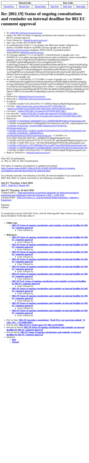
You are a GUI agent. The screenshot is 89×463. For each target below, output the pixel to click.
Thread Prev (9, 6)
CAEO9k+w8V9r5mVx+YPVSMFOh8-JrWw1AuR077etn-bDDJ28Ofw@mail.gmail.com (47, 145)
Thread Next (24, 6)
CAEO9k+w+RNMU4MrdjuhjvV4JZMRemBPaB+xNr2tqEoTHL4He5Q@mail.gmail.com (47, 148)
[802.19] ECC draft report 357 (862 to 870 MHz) (41, 325)
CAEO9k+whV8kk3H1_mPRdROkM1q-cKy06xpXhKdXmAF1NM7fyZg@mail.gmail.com (28, 134)
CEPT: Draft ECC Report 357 (15, 185)
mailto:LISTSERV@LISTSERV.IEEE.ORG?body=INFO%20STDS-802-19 (40, 108)
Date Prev (54, 6)
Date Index (81, 6)
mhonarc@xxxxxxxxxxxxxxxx (32, 96)
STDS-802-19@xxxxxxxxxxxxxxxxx (26, 33)
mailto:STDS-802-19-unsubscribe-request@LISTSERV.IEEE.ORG (52, 116)
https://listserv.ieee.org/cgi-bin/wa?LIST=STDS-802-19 (41, 106)
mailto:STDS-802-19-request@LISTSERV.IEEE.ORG (41, 111)
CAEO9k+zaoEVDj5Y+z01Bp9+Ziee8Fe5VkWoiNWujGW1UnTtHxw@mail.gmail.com (46, 130)
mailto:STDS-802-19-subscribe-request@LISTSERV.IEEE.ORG (49, 113)
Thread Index (40, 6)
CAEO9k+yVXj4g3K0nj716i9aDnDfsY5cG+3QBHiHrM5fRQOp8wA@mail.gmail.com (46, 121)
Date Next (67, 6)
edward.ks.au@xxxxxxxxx (35, 40)
